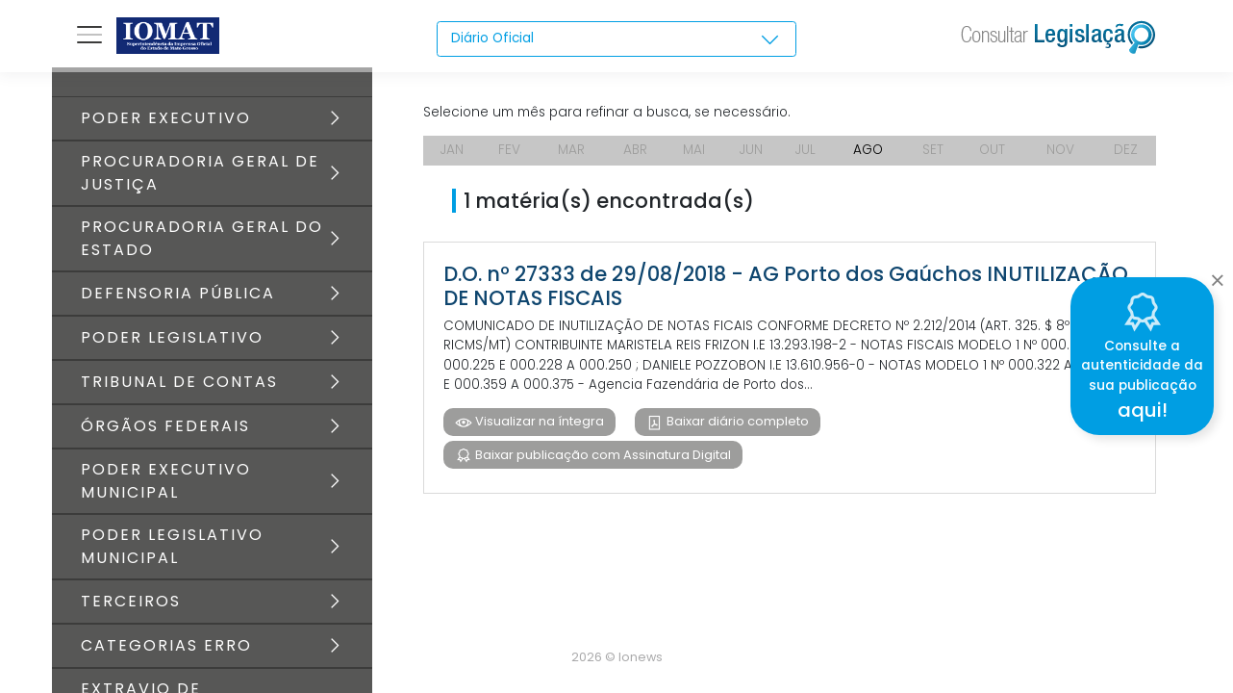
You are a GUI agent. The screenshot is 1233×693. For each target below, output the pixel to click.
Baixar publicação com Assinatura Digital (601, 462)
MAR (570, 154)
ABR (634, 154)
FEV (509, 154)
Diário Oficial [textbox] (493, 38)
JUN (751, 154)
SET (934, 154)
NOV (1061, 154)
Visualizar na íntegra (538, 429)
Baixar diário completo (737, 429)
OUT (993, 154)
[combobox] (616, 39)
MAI (693, 154)
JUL (806, 154)
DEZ (1127, 154)
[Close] (1217, 275)
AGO (871, 154)
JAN (452, 154)
